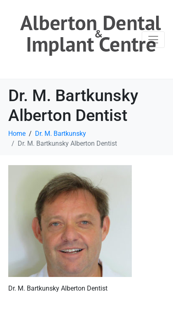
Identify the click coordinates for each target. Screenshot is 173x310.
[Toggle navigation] (153, 39)
